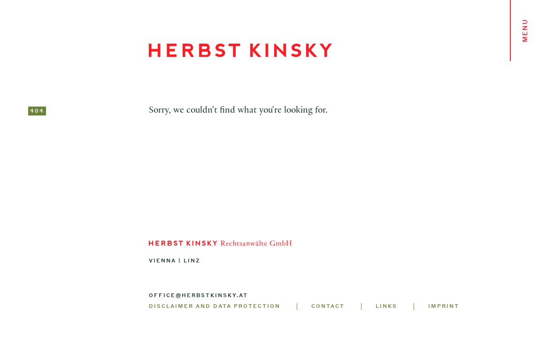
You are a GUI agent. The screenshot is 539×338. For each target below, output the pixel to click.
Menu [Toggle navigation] (525, 30)
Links (386, 306)
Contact (328, 306)
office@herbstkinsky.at (198, 295)
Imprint (443, 306)
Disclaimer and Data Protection (214, 306)
